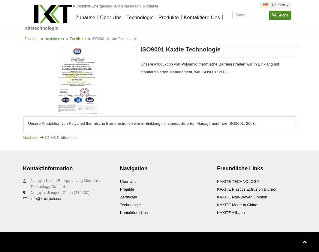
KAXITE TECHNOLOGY (238, 181)
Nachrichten (54, 39)
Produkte (168, 17)
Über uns (111, 17)
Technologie (140, 17)
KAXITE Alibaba (231, 212)
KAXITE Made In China (237, 205)
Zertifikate (78, 39)
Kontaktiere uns (202, 17)
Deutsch (276, 5)
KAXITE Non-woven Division (242, 197)
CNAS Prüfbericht (60, 137)
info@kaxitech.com (47, 198)
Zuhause (85, 17)
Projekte (127, 189)
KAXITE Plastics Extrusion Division (247, 189)
